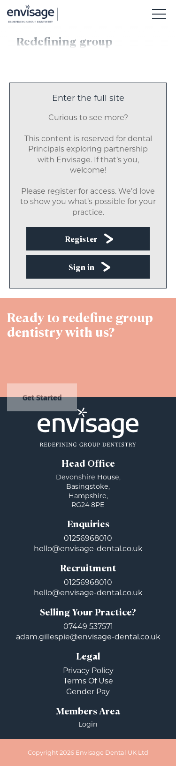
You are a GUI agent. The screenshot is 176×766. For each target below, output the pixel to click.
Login (88, 724)
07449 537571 (88, 626)
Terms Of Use (88, 680)
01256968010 (88, 538)
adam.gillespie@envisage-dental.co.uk (88, 636)
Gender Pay (88, 691)
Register (81, 240)
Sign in (81, 268)
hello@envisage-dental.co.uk (88, 548)
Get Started (42, 403)
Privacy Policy (88, 670)
